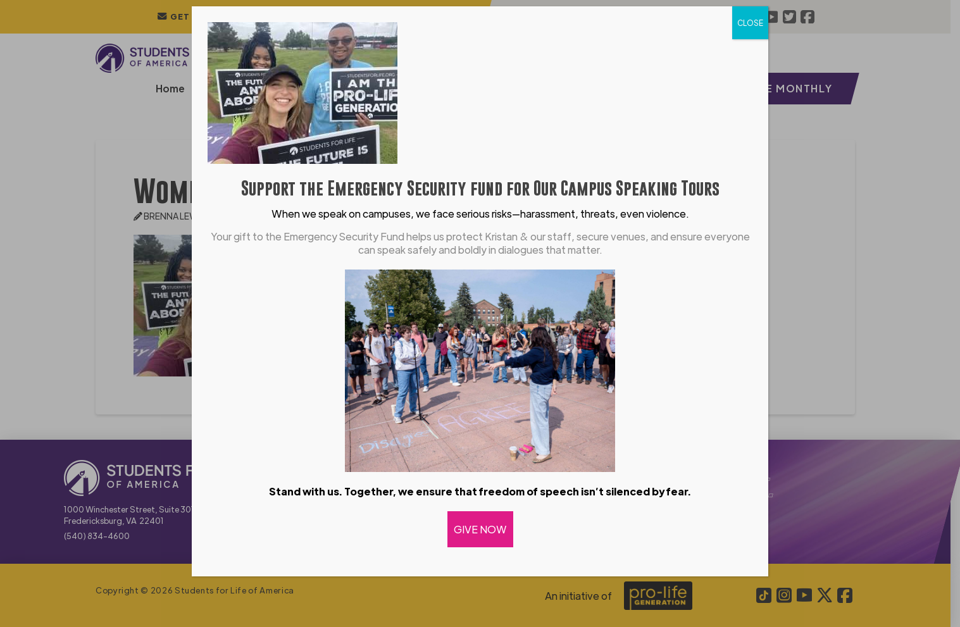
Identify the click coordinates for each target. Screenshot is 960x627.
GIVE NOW (480, 529)
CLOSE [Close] (750, 23)
